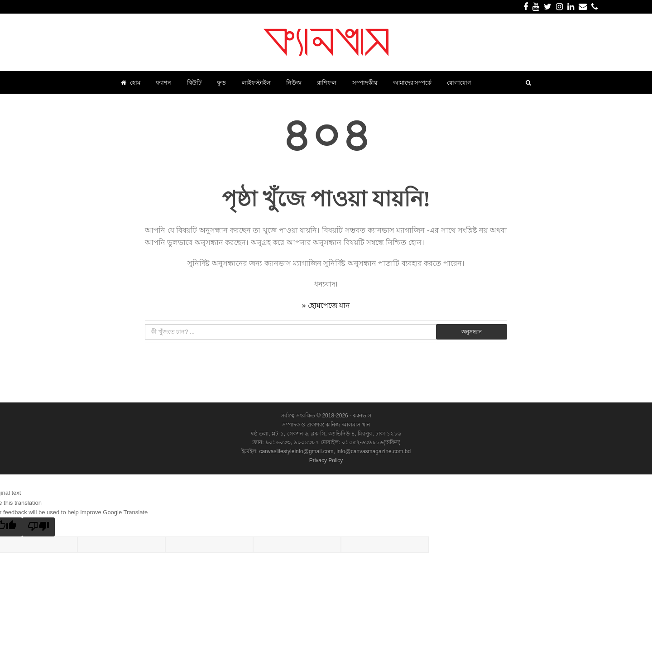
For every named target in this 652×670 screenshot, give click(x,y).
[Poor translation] (38, 527)
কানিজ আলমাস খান (348, 424)
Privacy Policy (326, 460)
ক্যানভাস (361, 415)
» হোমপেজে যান (326, 305)
